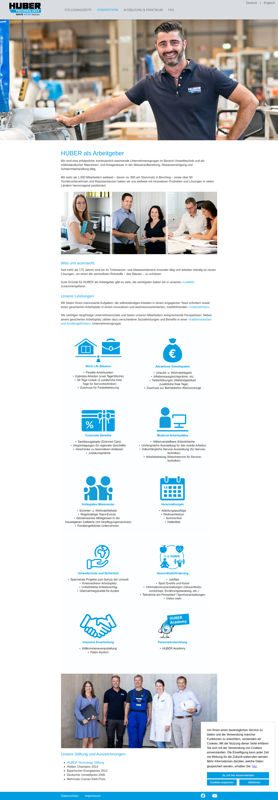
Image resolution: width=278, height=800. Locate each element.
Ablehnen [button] (254, 782)
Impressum (93, 796)
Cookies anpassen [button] (222, 782)
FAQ (171, 10)
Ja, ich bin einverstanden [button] (238, 775)
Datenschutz (70, 796)
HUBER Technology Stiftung (85, 762)
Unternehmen (199, 307)
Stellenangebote (78, 10)
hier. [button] (255, 766)
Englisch (269, 2)
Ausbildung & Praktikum (143, 10)
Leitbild (188, 282)
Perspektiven (107, 10)
